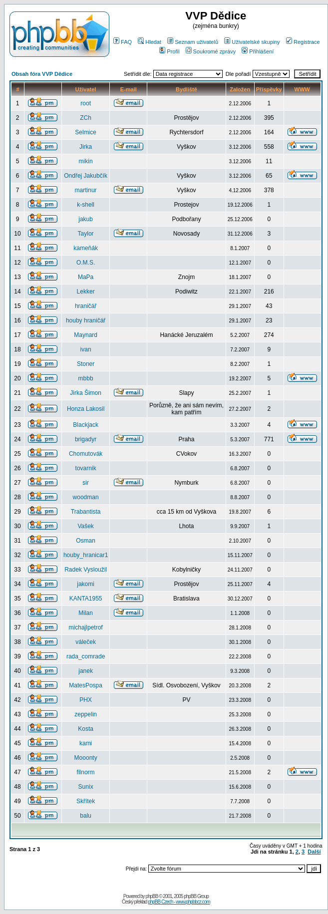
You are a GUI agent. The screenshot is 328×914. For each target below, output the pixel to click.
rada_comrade (85, 656)
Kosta (85, 728)
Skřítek (85, 801)
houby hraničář (85, 320)
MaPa (85, 277)
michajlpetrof (86, 627)
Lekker (86, 291)
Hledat (149, 42)
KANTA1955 (85, 598)
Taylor (86, 233)
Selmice (85, 132)
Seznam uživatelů (192, 42)
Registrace (303, 42)
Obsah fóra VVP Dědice (41, 74)
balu (85, 815)
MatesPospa (85, 685)
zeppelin (85, 714)
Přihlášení (258, 51)
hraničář (85, 306)
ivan (85, 349)
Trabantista (86, 511)
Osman (85, 540)
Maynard (85, 334)
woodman (86, 497)
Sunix (85, 786)
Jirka (85, 146)
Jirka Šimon (85, 392)
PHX (85, 699)
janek (85, 670)
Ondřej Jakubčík (85, 175)
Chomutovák (85, 453)
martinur (86, 190)
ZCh (85, 117)
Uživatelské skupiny (252, 42)
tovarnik (85, 468)
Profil (169, 51)
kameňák (85, 248)
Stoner (85, 363)
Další (314, 852)
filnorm (86, 772)
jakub (85, 219)
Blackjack (85, 424)
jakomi (85, 584)
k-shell (85, 204)
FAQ (122, 42)
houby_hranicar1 (85, 555)
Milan (85, 612)
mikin (86, 161)
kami (85, 743)
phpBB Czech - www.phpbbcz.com (179, 902)
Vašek (85, 526)
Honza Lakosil (85, 408)
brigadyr (85, 439)
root (85, 103)
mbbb (85, 378)
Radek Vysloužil (85, 569)
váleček (85, 641)
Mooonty (85, 757)
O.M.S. (85, 262)
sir (85, 482)
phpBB (151, 896)
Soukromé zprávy (211, 51)
